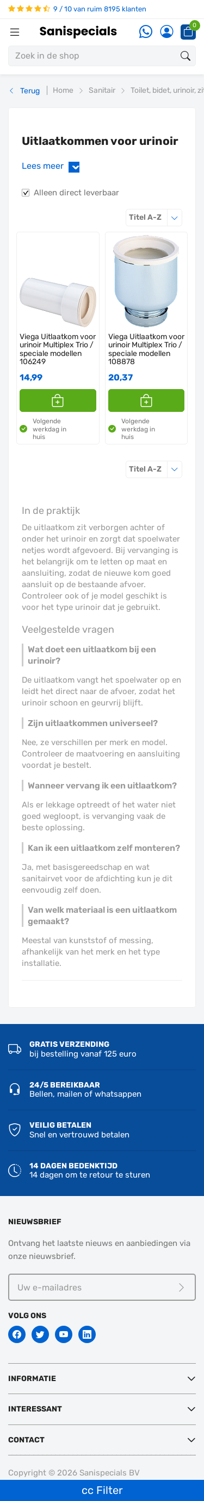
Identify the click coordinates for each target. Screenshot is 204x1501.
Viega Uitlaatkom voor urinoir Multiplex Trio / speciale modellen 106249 (58, 349)
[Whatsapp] (145, 32)
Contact (26, 1440)
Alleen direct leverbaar (76, 192)
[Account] (166, 32)
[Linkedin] (87, 1334)
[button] (58, 400)
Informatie (32, 1378)
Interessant (35, 1409)
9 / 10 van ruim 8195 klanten (77, 9)
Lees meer (53, 167)
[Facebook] (17, 1334)
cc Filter (102, 1490)
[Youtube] (63, 1334)
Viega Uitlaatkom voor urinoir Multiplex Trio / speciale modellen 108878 (146, 349)
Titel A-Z (155, 217)
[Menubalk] (14, 32)
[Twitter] (40, 1334)
